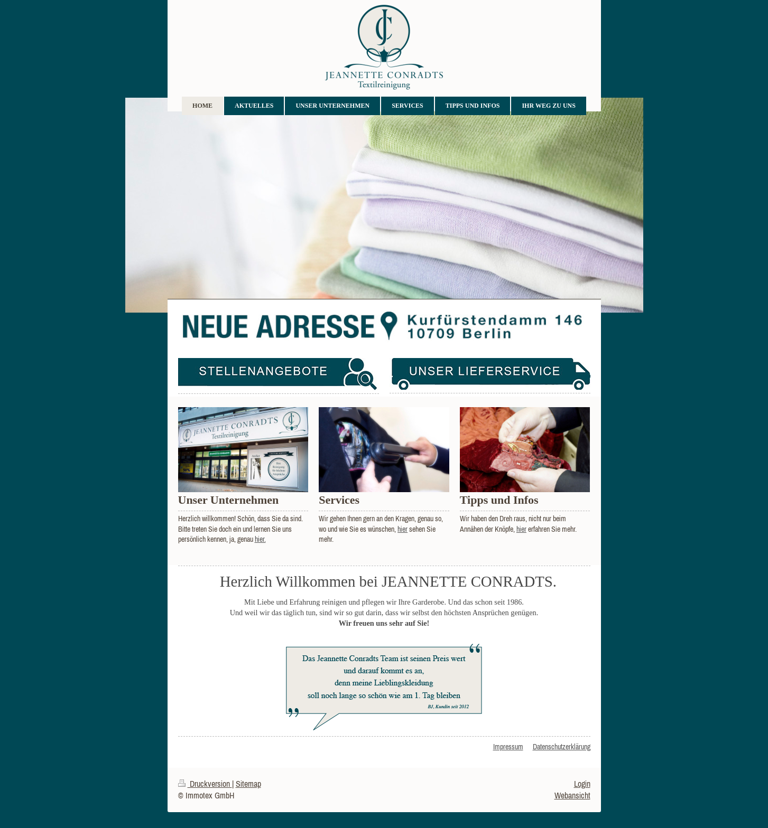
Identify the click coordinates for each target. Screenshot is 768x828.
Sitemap (248, 783)
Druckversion (205, 783)
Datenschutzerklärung (561, 746)
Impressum (508, 746)
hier (402, 529)
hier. (260, 539)
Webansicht (572, 795)
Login (582, 783)
